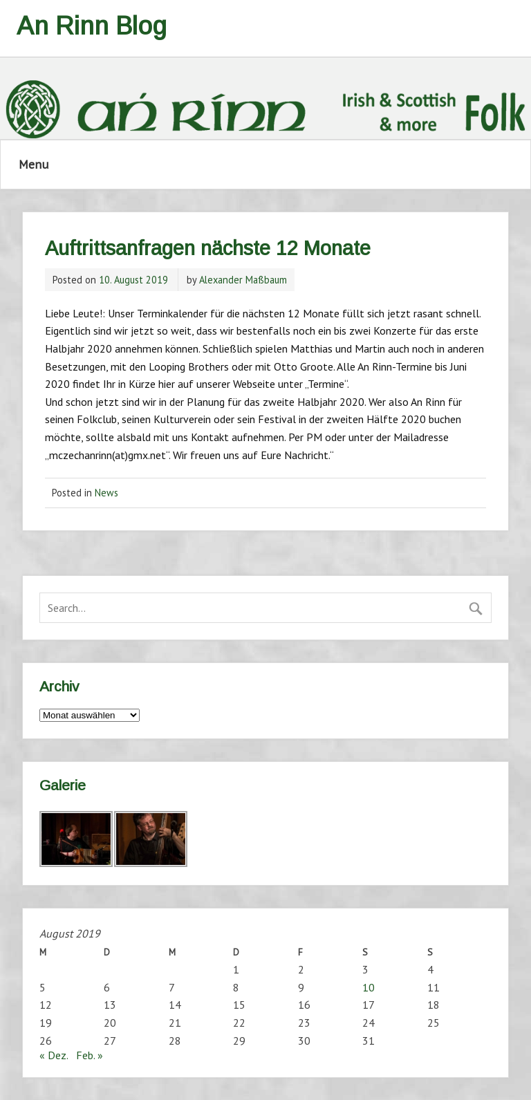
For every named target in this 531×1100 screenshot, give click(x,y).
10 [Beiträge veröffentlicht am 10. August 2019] (368, 987)
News (106, 492)
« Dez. (53, 1055)
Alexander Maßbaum (243, 279)
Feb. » (89, 1055)
